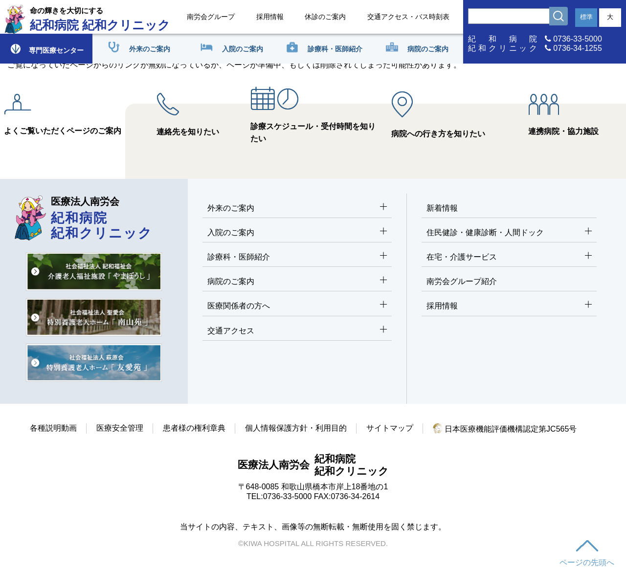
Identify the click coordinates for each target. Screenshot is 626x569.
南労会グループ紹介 (461, 281)
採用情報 (270, 17)
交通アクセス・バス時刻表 (408, 17)
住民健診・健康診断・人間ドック (509, 233)
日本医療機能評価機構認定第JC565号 (505, 429)
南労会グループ (211, 17)
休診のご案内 (325, 17)
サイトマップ (389, 428)
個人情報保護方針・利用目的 (296, 428)
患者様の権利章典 (194, 428)
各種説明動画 (53, 428)
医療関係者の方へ (297, 306)
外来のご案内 (297, 208)
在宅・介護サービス (509, 257)
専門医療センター (46, 49)
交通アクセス (297, 331)
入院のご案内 (297, 233)
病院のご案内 (297, 281)
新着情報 (442, 208)
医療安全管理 (119, 428)
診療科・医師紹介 (297, 257)
